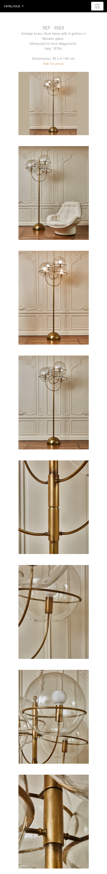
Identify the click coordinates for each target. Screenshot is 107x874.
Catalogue (12, 6)
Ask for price (53, 64)
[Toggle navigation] (97, 6)
